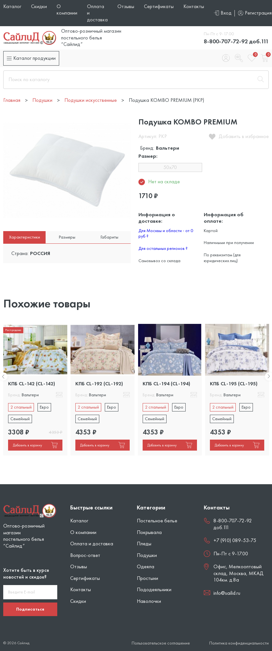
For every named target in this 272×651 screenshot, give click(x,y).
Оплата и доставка (91, 543)
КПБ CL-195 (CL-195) (233, 383)
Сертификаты (159, 6)
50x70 (170, 167)
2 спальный (21, 407)
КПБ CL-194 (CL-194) (166, 383)
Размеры (67, 237)
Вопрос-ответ (85, 555)
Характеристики (24, 237)
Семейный (20, 419)
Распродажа (13, 330)
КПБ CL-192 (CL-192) (99, 383)
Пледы (144, 543)
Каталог (12, 6)
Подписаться (30, 609)
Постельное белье (157, 520)
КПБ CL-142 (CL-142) (31, 383)
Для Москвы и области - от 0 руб (165, 233)
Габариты (109, 237)
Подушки (147, 555)
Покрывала (149, 532)
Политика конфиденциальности (239, 643)
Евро (44, 407)
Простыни (147, 578)
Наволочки (149, 601)
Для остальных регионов (163, 248)
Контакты (193, 6)
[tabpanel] (35, 389)
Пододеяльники (154, 589)
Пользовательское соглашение (161, 643)
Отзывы (125, 6)
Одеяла (145, 566)
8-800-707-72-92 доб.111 (236, 41)
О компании (67, 9)
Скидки (39, 6)
